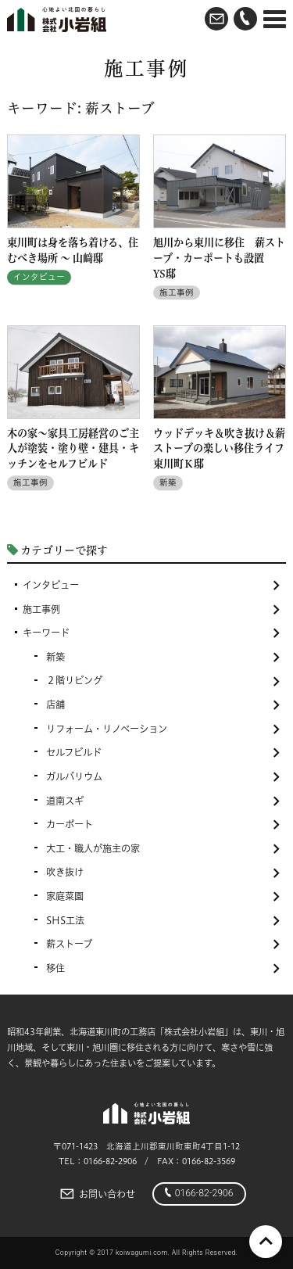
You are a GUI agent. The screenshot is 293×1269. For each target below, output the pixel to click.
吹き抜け (163, 872)
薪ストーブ (163, 944)
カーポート (163, 824)
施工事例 (151, 609)
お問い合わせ (96, 1194)
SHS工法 (163, 921)
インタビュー (151, 585)
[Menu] (274, 19)
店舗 (163, 705)
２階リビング (163, 680)
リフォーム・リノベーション (163, 729)
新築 (163, 657)
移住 (163, 968)
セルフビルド (163, 752)
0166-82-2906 (199, 1193)
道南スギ (163, 801)
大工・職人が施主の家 (163, 849)
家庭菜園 (163, 896)
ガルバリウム (163, 777)
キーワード (151, 633)
